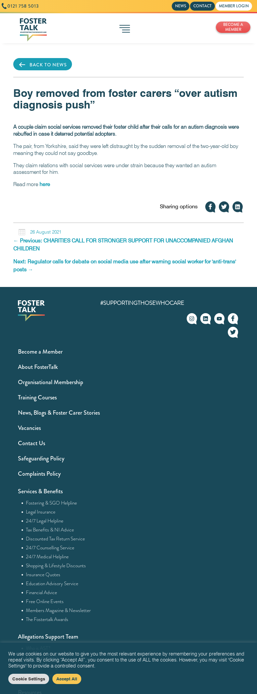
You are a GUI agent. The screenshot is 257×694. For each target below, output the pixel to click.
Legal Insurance (40, 512)
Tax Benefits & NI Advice (50, 529)
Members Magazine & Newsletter (58, 610)
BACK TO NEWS (42, 65)
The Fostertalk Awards (47, 619)
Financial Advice (41, 592)
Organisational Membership (50, 382)
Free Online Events (45, 601)
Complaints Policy (39, 473)
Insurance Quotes (43, 574)
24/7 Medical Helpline (47, 556)
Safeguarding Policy (41, 458)
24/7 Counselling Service (50, 547)
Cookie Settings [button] (28, 678)
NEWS (180, 6)
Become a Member (40, 351)
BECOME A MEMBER (233, 27)
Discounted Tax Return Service (55, 538)
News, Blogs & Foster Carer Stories (59, 412)
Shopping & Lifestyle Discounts (56, 565)
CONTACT (202, 6)
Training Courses (37, 397)
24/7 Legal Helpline (44, 520)
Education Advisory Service (52, 583)
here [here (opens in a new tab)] (44, 184)
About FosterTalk (38, 367)
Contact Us (31, 443)
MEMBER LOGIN (234, 6)
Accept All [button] (66, 678)
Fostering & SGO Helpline (51, 503)
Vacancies (29, 428)
